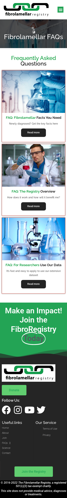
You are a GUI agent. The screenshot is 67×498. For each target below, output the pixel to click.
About (5, 432)
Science (6, 448)
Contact (6, 453)
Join (4, 437)
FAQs (6, 443)
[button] (60, 10)
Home (5, 427)
